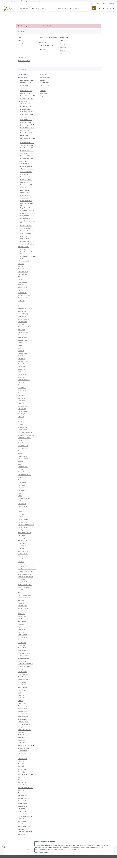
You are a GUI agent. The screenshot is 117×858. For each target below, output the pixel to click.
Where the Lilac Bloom (25, 832)
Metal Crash (22, 611)
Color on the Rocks (23, 379)
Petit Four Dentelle (23, 658)
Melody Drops (22, 606)
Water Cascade (22, 824)
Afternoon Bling (23, 271)
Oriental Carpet (23, 637)
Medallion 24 (24, 213)
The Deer (21, 777)
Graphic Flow (22, 482)
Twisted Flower (22, 806)
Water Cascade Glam (24, 826)
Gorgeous (21, 477)
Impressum (37, 852)
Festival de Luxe (23, 448)
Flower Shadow (22, 456)
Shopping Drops (23, 716)
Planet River (21, 677)
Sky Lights (21, 727)
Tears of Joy (21, 772)
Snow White (21, 732)
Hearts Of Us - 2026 (26, 90)
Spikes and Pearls (23, 748)
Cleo (19, 372)
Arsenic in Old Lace (24, 298)
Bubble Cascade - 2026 (27, 80)
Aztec (19, 303)
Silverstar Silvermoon (24, 719)
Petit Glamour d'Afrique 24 (27, 222)
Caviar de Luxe (22, 353)
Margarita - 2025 (25, 130)
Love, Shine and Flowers (25, 577)
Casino (20, 348)
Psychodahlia (22, 682)
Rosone (20, 700)
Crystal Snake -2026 (26, 85)
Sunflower (21, 766)
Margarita (21, 592)
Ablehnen (28, 850)
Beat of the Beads (23, 319)
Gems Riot (21, 469)
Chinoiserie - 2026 (25, 83)
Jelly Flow (21, 514)
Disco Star (21, 416)
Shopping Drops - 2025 (27, 150)
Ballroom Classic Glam (25, 308)
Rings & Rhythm (23, 687)
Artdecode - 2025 (25, 106)
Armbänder (43, 93)
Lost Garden (22, 556)
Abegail (20, 266)
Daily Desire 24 (24, 190)
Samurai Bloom (22, 708)
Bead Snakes (22, 316)
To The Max (21, 790)
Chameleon (21, 358)
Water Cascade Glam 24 (27, 244)
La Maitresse (22, 546)
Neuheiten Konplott (24, 60)
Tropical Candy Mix (24, 798)
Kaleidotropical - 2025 (27, 127)
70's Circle (21, 263)
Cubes (20, 393)
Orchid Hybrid (22, 635)
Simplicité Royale (23, 722)
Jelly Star (20, 517)
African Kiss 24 (24, 164)
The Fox (20, 780)
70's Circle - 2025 (25, 104)
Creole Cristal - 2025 (26, 114)
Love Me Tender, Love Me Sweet (26, 568)
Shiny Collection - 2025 (27, 148)
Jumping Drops (22, 530)
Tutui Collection (23, 801)
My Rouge (21, 624)
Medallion (21, 600)
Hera (19, 493)
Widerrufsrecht (64, 50)
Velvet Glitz (21, 814)
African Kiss (21, 269)
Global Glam (22, 472)
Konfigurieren (16, 850)
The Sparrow (22, 782)
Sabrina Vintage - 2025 (27, 145)
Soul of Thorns (22, 735)
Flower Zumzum (23, 459)
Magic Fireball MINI (24, 587)
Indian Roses (22, 503)
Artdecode (21, 300)
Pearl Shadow (22, 650)
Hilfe (98, 3)
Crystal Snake (22, 390)
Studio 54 (21, 764)
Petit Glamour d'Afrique (25, 666)
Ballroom (23, 249)
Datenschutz (46, 852)
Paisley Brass (22, 642)
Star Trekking (22, 753)
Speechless (21, 740)
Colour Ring (21, 382)
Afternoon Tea (22, 274)
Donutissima (22, 422)
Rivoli (19, 693)
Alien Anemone (22, 282)
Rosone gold (22, 703)
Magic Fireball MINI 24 (27, 210)
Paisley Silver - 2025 (26, 135)
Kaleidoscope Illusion (24, 532)
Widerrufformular (65, 54)
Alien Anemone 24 (25, 171)
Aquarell (20, 290)
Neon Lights (21, 629)
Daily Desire (21, 395)
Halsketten (43, 88)
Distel (20, 419)
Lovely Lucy (21, 579)
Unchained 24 (24, 239)
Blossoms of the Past (24, 327)
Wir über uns (43, 42)
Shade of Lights (23, 711)
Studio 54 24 (24, 236)
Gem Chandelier (23, 467)
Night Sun (21, 632)
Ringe (41, 96)
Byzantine (21, 343)
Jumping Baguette (23, 522)
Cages (20, 345)
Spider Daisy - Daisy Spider (26, 745)
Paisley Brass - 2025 (26, 133)
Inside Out (21, 511)
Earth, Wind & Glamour (25, 432)
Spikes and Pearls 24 (26, 231)
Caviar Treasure (23, 356)
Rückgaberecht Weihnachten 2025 (48, 38)
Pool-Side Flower (23, 679)
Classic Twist (22, 369)
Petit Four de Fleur (23, 656)
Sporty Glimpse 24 (25, 233)
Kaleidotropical (22, 538)
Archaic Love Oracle (24, 295)
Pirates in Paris (22, 671)
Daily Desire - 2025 (26, 119)
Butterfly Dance (23, 340)
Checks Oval (22, 364)
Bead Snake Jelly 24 (26, 177)
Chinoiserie (21, 366)
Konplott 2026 (22, 77)
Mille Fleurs (21, 613)
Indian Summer (23, 506)
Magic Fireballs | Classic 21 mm (27, 253)
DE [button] (92, 3)
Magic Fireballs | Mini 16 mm (28, 257)
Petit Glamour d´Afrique (25, 664)
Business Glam (22, 337)
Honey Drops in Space (25, 498)
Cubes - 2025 (24, 117)
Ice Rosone (21, 501)
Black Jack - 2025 (25, 109)
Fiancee (20, 451)
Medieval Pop (22, 603)
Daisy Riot (21, 403)
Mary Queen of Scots (24, 595)
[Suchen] (82, 8)
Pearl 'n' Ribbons (23, 648)
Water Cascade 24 (25, 241)
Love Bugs (21, 561)
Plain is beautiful (23, 674)
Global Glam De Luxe (24, 474)
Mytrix (20, 627)
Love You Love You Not (25, 571)
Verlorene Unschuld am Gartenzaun (25, 817)
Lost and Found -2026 (26, 93)
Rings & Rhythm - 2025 (27, 142)
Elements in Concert (24, 438)
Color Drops (21, 377)
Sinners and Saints (24, 724)
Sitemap (62, 44)
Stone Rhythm (22, 758)
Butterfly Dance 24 (26, 179)
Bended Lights (22, 321)
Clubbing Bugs (22, 374)
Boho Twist (21, 329)
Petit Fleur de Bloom (24, 653)
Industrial (21, 509)
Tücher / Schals (44, 85)
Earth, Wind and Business (26, 435)
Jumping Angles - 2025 (27, 125)
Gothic (20, 480)
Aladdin (20, 279)
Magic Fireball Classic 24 (27, 208)
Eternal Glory (22, 440)
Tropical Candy (22, 795)
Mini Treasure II (23, 619)
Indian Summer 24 (26, 200)
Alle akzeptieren (22, 844)
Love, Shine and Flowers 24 (27, 204)
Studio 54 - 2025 (25, 156)
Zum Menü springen (35, 1)
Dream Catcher (22, 430)
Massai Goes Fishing (24, 598)
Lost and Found (23, 554)
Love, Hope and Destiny (25, 574)
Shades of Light (23, 714)
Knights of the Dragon (25, 540)
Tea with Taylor (22, 769)
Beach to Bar (22, 311)
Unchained (21, 809)
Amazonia (21, 285)
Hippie (20, 496)
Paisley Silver (22, 645)
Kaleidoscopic (22, 535)
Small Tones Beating (24, 729)
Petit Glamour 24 (25, 218)
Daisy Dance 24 (25, 193)
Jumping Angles (23, 519)
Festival (20, 443)
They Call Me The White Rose (27, 785)
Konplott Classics (23, 57)
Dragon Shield (22, 427)
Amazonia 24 (24, 174)
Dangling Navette (23, 411)
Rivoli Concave (22, 695)
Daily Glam (21, 398)
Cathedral (21, 350)
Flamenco (21, 453)
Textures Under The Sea (25, 774)
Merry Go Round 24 (26, 216)
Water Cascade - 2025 (27, 158)
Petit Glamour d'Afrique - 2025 (28, 139)
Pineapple (21, 669)
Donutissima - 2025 (26, 122)
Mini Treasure (22, 616)
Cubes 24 (23, 187)
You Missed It (22, 834)
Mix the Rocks (22, 621)
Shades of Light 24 (26, 225)
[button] (99, 8)
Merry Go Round (23, 608)
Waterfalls (21, 829)
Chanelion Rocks (23, 361)
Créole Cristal (22, 387)
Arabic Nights (22, 292)
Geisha (20, 464)
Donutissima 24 (25, 195)
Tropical (20, 793)
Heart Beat (21, 485)
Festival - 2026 (24, 88)
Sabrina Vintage (23, 706)
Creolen (42, 80)
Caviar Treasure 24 (26, 185)
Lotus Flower (22, 559)
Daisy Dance (22, 401)
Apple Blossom (22, 287)
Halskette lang (44, 83)
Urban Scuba (22, 811)
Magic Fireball (22, 582)
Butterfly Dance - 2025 (27, 112)
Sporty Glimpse (22, 751)
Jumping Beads (22, 527)
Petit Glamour (22, 661)
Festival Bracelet (23, 445)
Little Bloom (21, 548)
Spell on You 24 (25, 228)
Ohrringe (42, 90)
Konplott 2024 (22, 161)
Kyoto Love (21, 543)
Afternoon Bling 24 (26, 166)
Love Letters (21, 564)
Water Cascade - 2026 (27, 98)
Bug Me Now (22, 335)
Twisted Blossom (23, 803)
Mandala (20, 590)
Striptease (21, 761)
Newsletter (42, 49)
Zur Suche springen (23, 1)
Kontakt (111, 3)
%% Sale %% (44, 75)
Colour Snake (22, 385)
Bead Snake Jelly (23, 314)
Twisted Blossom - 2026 (27, 96)
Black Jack (21, 324)
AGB (61, 40)
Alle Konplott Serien (24, 261)
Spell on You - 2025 (26, 153)
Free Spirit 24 (24, 198)
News (104, 3)
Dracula (20, 424)
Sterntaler (21, 756)
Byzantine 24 (24, 182)
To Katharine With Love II (25, 787)
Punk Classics (22, 685)
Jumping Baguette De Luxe (26, 525)
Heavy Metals (22, 490)
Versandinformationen (46, 46)
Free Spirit (21, 461)
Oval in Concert (23, 640)
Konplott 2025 (22, 101)
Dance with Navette (24, 406)
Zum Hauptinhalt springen (8, 1)
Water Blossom (22, 821)
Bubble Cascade (23, 332)
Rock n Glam (22, 698)
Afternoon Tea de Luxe (25, 277)
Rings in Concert (23, 690)
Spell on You (22, 743)
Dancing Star (22, 408)
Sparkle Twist (22, 737)
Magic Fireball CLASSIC (25, 584)
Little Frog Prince (23, 551)
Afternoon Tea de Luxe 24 (28, 169)
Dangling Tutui (22, 414)
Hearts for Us (22, 488)
